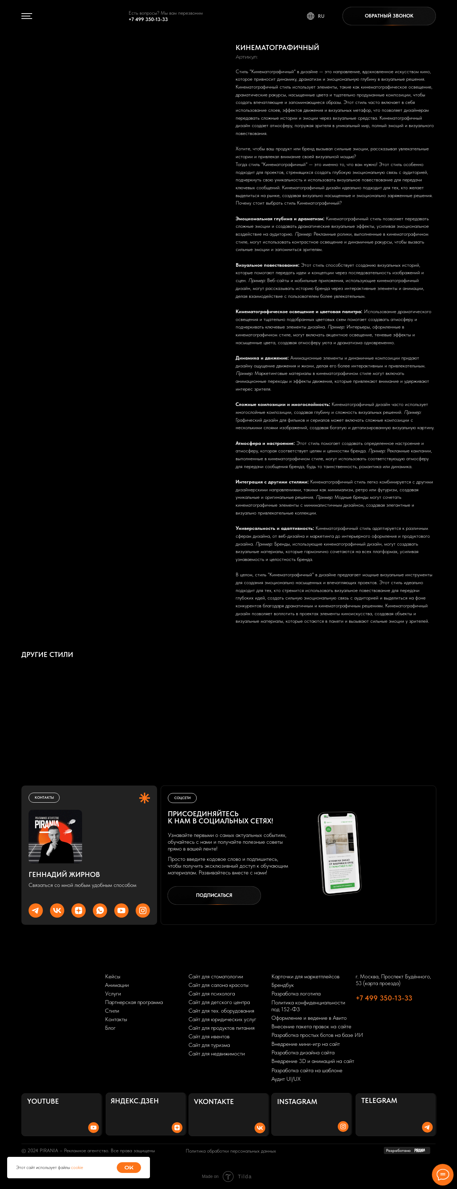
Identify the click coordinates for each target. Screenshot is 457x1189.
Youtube (43, 1101)
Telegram (379, 1100)
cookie (77, 1167)
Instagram (297, 1101)
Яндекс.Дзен (135, 1101)
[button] (389, 16)
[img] (74, 16)
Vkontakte (214, 1101)
